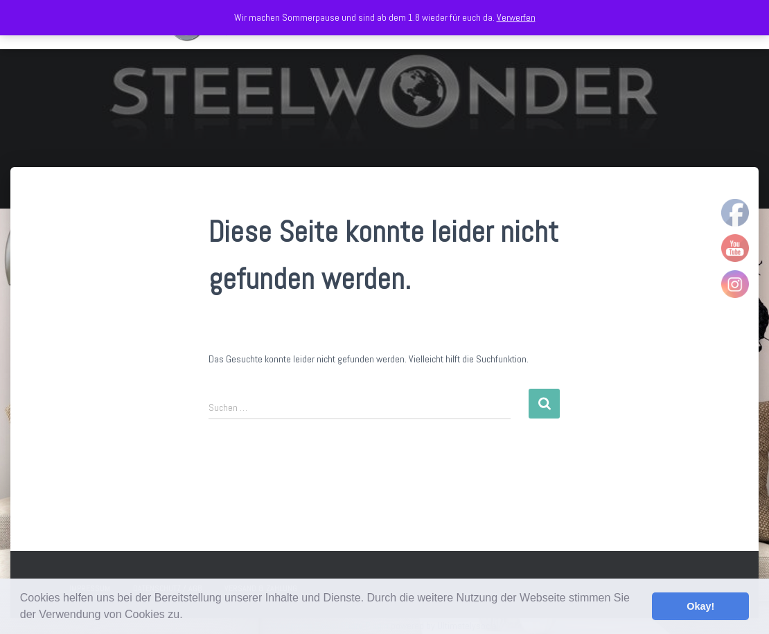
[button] (188, 616)
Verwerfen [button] (516, 17)
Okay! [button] (700, 606)
